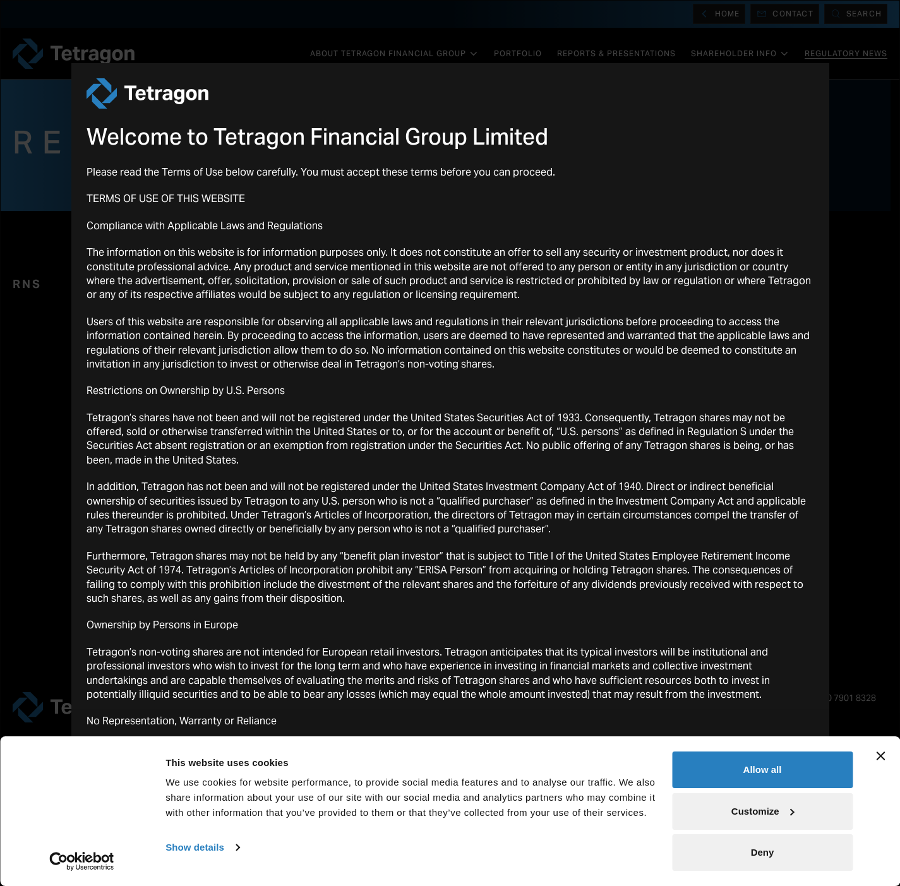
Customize (763, 811)
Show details (194, 847)
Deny (762, 852)
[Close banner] (880, 755)
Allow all (762, 769)
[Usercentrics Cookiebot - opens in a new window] (82, 861)
